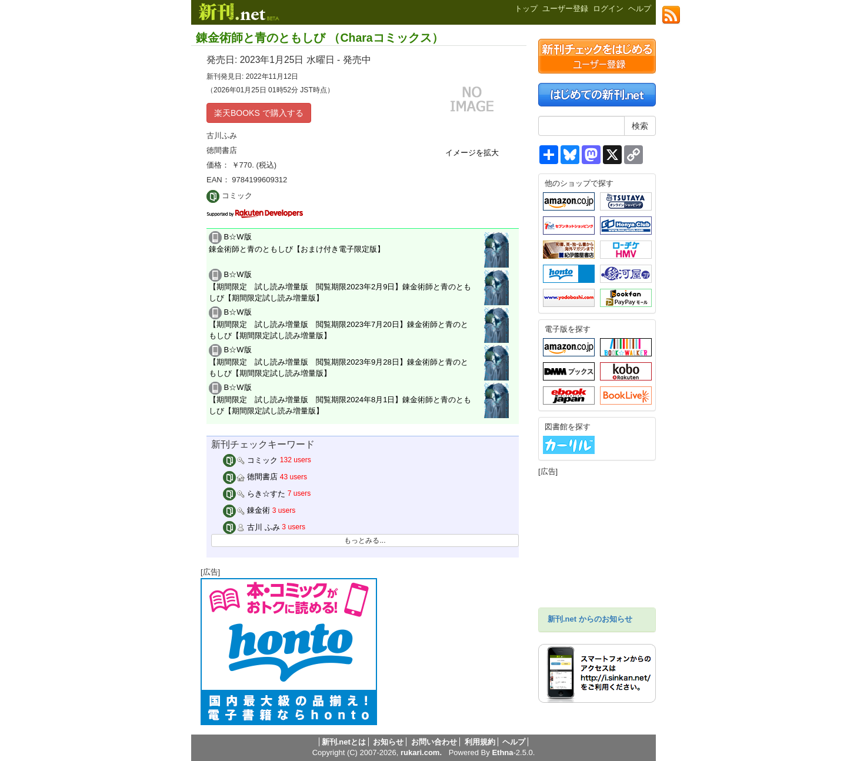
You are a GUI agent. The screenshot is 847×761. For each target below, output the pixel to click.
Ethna (502, 752)
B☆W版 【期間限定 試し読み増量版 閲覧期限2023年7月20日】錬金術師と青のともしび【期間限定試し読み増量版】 (338, 323)
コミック (250, 460)
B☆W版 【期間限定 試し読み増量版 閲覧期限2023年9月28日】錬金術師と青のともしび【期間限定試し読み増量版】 (338, 361)
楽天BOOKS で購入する (259, 113)
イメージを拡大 (472, 152)
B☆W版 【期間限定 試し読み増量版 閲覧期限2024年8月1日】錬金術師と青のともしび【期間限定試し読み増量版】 (340, 399)
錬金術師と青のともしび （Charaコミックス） (319, 37)
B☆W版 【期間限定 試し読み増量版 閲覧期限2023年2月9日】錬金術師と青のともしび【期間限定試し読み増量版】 (340, 286)
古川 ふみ (251, 527)
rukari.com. (421, 752)
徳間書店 (250, 476)
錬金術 (247, 510)
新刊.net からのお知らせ (590, 619)
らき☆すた (254, 493)
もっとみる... (364, 540)
